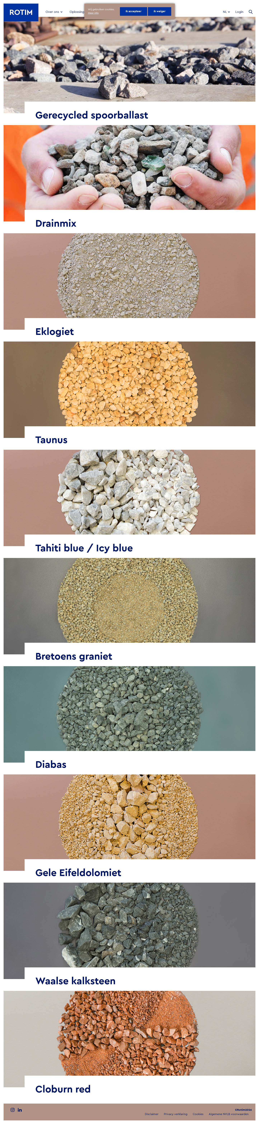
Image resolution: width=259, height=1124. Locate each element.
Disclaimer (151, 1114)
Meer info (93, 13)
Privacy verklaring (175, 1114)
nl (225, 11)
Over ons (52, 11)
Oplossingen (79, 11)
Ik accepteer (133, 11)
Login (239, 11)
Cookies (198, 1114)
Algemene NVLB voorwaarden (229, 1114)
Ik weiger (159, 11)
